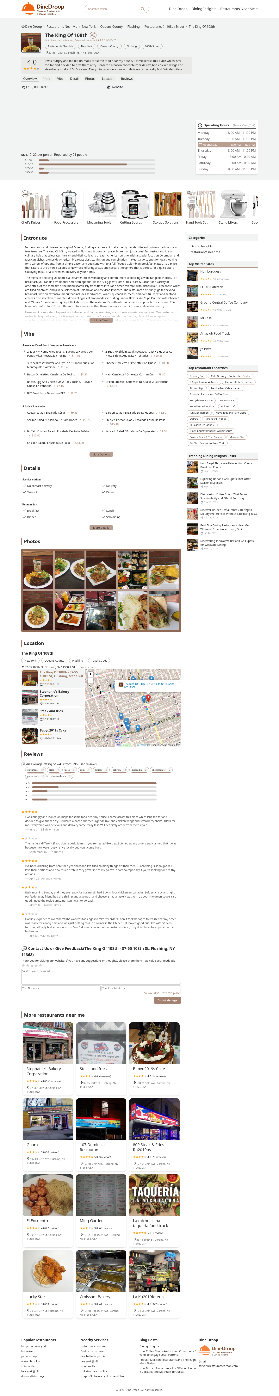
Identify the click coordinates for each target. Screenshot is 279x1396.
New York (89, 26)
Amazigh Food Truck (222, 337)
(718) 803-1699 (36, 87)
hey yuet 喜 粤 (30, 1371)
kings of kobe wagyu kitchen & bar (102, 1376)
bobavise (27, 1351)
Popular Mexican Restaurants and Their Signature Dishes (168, 1361)
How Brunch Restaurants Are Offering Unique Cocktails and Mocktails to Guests (168, 1370)
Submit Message (167, 1000)
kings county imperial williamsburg (211, 431)
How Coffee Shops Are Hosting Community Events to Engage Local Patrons (168, 1353)
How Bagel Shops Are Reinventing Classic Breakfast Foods (222, 467)
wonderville (87, 1366)
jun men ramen (199, 412)
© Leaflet (141, 745)
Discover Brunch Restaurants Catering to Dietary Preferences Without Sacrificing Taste (222, 514)
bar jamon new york (34, 1346)
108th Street (152, 46)
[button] (148, 698)
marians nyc (237, 437)
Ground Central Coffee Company (222, 306)
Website (117, 87)
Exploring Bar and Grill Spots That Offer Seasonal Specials (222, 483)
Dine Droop (179, 8)
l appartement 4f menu (204, 382)
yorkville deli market (202, 406)
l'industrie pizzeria (92, 1351)
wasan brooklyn (31, 1361)
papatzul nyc (29, 1356)
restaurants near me (238, 8)
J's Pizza (222, 353)
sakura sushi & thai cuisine (206, 437)
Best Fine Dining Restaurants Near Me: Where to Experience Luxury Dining (222, 529)
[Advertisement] (106, 121)
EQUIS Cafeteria (222, 291)
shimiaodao (28, 1366)
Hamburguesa (222, 275)
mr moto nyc (227, 400)
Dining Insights (204, 8)
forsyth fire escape (201, 400)
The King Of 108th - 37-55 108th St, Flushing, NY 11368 (149, 686)
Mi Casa (222, 322)
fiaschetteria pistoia (92, 1356)
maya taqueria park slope (231, 412)
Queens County (111, 26)
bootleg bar (197, 376)
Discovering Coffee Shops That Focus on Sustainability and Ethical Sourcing (222, 498)
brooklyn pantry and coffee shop (209, 394)
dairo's (194, 418)
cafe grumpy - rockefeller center (230, 376)
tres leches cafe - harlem (226, 388)
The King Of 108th (202, 26)
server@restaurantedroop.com (218, 1366)
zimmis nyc (197, 388)
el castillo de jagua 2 (202, 425)
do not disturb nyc (33, 1376)
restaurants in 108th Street (164, 26)
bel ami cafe (228, 406)
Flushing (133, 26)
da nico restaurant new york (207, 443)
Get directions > (88, 667)
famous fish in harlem (238, 382)
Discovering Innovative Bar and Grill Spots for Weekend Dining (222, 545)
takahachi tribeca (215, 418)
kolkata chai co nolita (93, 1371)
